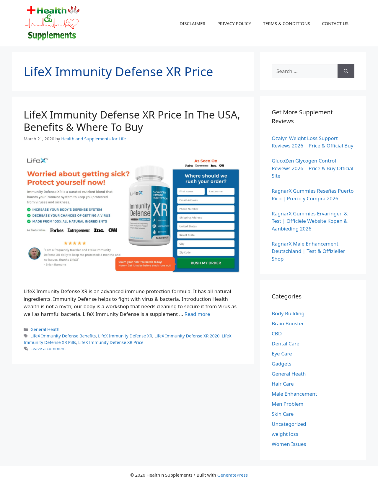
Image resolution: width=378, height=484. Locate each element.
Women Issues (289, 444)
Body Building (288, 313)
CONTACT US (335, 23)
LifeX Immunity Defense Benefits (63, 336)
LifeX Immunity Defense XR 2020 (186, 336)
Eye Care (282, 353)
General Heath (44, 329)
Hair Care (283, 383)
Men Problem (288, 403)
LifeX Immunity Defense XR (125, 336)
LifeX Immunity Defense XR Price (111, 342)
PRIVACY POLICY (234, 23)
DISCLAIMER (193, 23)
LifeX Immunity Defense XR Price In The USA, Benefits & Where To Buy (132, 121)
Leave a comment (48, 348)
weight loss (285, 434)
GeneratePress (232, 475)
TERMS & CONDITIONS (286, 23)
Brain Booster (288, 323)
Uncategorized (289, 423)
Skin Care (283, 413)
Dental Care (285, 343)
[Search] (346, 71)
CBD (277, 333)
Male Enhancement (294, 393)
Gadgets (281, 363)
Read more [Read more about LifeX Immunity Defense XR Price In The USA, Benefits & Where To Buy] (197, 314)
